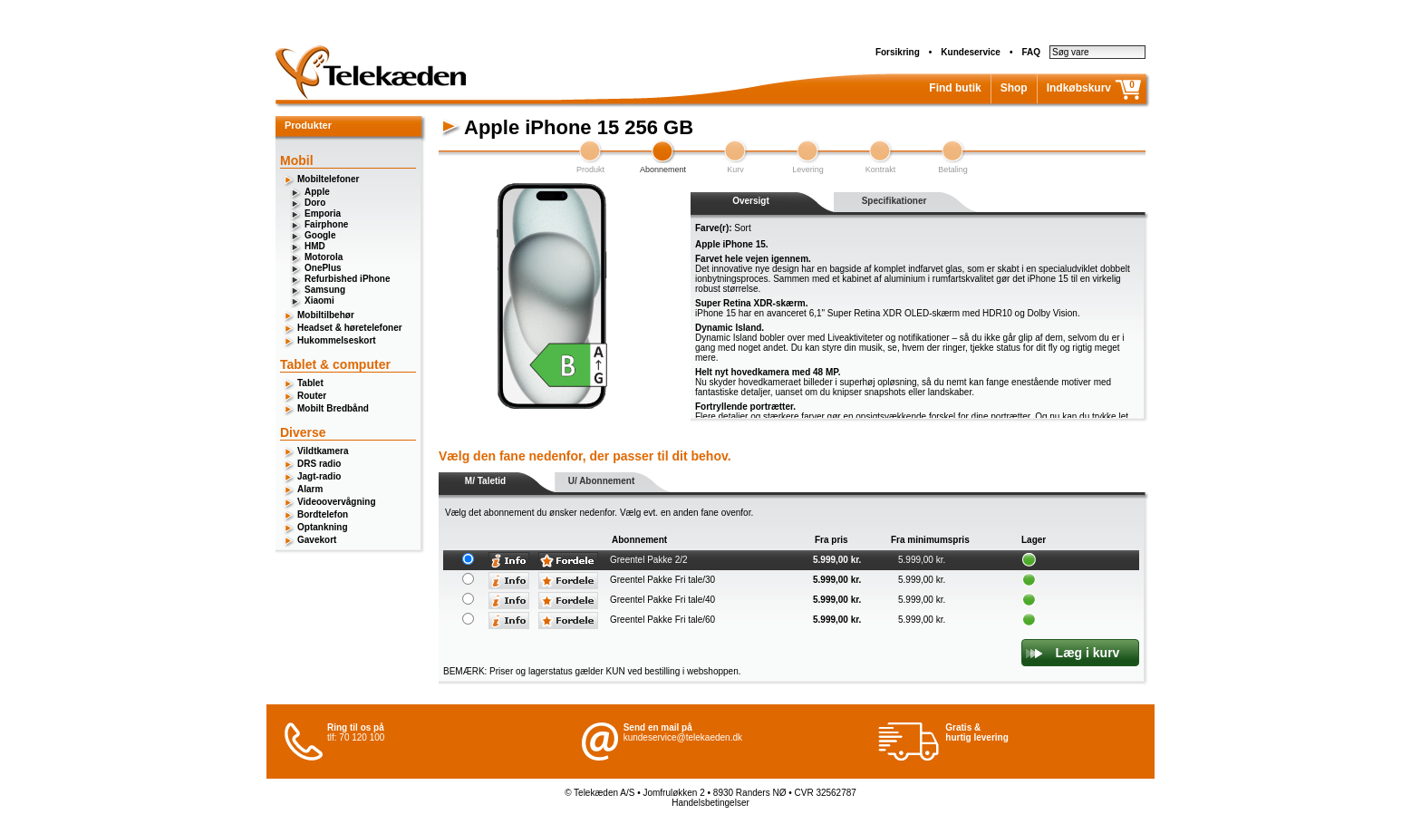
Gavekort (316, 540)
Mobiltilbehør (325, 315)
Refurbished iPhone (347, 279)
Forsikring (897, 52)
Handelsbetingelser (710, 803)
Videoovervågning (336, 502)
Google (319, 235)
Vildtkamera (323, 451)
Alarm (310, 489)
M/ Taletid (485, 481)
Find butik (955, 88)
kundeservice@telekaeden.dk (683, 737)
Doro (314, 203)
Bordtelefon (322, 514)
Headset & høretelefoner (349, 328)
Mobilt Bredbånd (333, 408)
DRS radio (319, 464)
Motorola (323, 257)
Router (311, 396)
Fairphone (326, 224)
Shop (1014, 88)
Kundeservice (970, 52)
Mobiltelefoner (328, 179)
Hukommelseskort (336, 340)
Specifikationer (894, 201)
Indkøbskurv (1079, 88)
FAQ (1030, 52)
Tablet (310, 383)
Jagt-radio (319, 476)
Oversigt (750, 201)
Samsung (324, 290)
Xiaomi (319, 300)
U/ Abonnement (601, 481)
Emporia (322, 213)
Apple (317, 192)
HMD (314, 246)
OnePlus (323, 268)
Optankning (322, 527)
